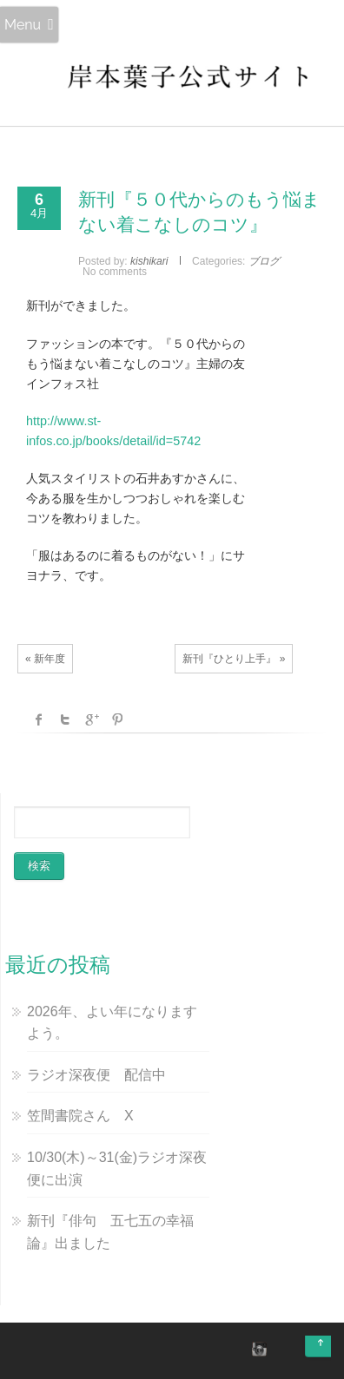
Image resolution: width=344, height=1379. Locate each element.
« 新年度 (45, 659)
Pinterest (117, 719)
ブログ (264, 261)
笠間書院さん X (80, 1115)
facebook (39, 719)
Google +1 (91, 719)
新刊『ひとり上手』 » (233, 659)
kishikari (149, 261)
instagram (257, 1349)
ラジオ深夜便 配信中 (96, 1074)
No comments (115, 272)
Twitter (65, 719)
